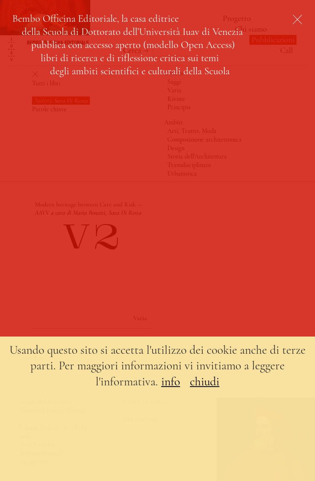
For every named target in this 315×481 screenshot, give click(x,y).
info (170, 381)
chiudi (204, 381)
